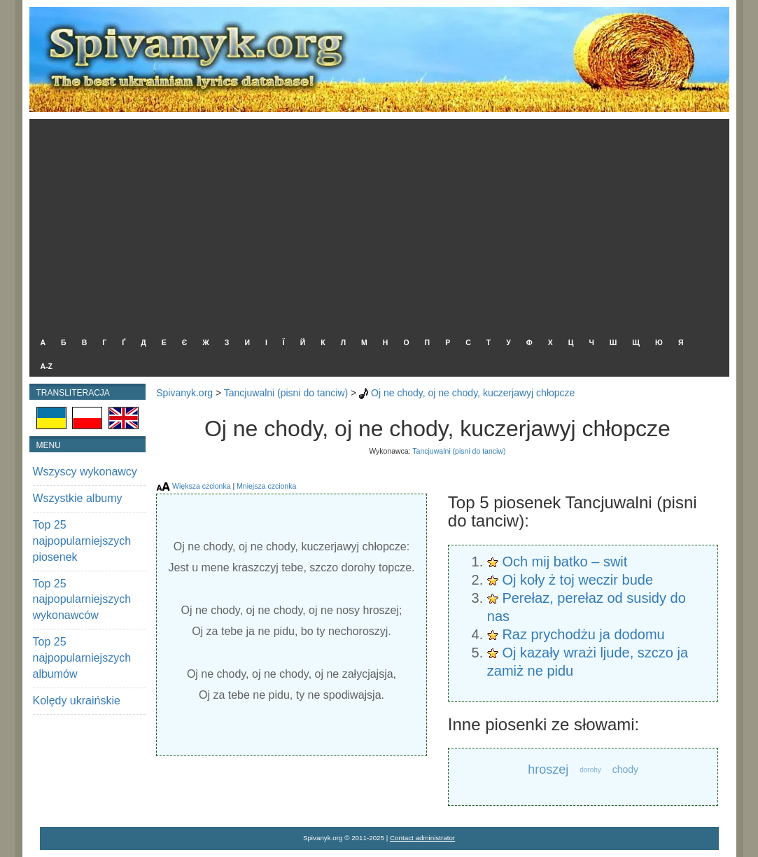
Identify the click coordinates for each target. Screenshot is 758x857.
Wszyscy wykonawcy (85, 472)
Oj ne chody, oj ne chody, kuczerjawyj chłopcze (473, 392)
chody (625, 769)
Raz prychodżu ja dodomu (583, 634)
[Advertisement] (376, 224)
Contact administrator (422, 838)
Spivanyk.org (184, 392)
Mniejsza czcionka (266, 486)
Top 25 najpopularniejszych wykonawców (82, 600)
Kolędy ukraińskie (76, 700)
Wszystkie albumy (77, 498)
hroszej (548, 769)
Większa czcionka (201, 486)
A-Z (47, 366)
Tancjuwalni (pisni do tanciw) (286, 392)
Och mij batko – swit (564, 561)
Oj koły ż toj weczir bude (577, 579)
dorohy (590, 770)
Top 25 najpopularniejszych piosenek (82, 541)
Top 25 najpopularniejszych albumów (82, 658)
